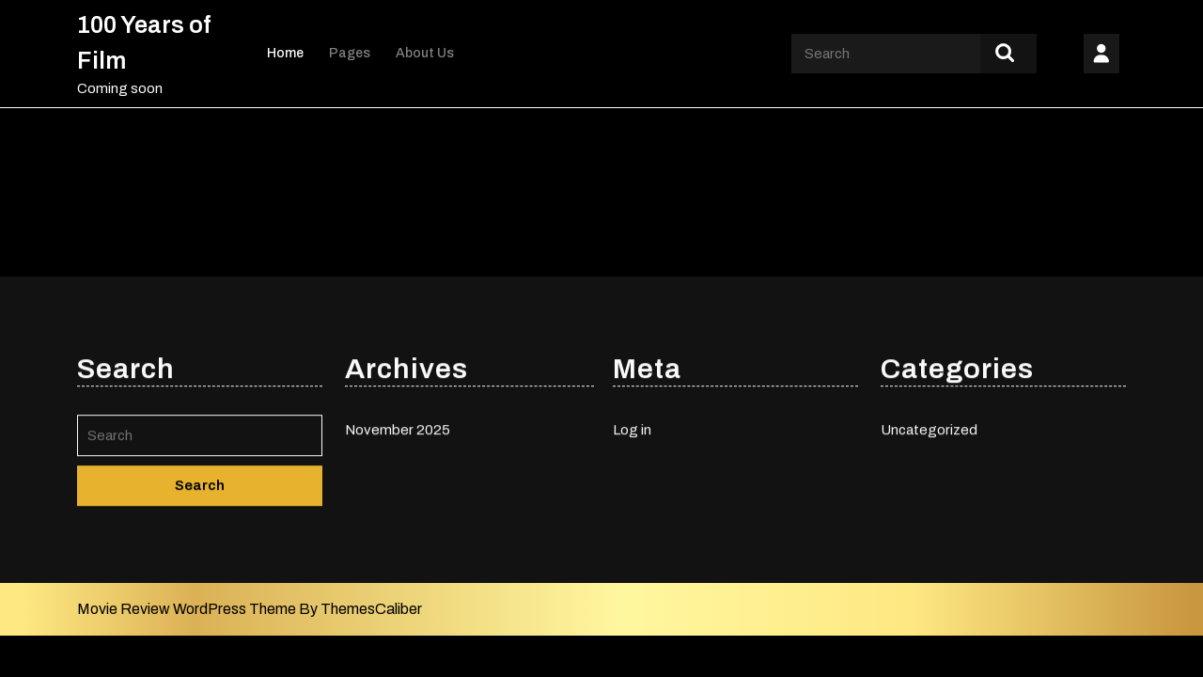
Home (285, 53)
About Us (425, 53)
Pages (349, 53)
